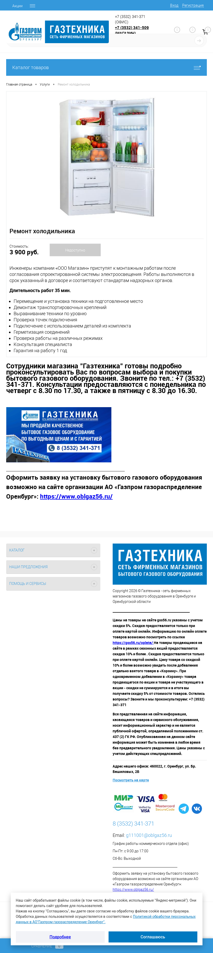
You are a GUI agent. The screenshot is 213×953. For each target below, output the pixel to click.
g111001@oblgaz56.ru (149, 835)
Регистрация (193, 5)
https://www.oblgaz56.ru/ (133, 889)
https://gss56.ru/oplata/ (133, 642)
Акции (17, 6)
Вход (174, 5)
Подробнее (60, 937)
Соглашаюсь (153, 937)
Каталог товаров (106, 67)
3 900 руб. (24, 252)
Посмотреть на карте (131, 780)
